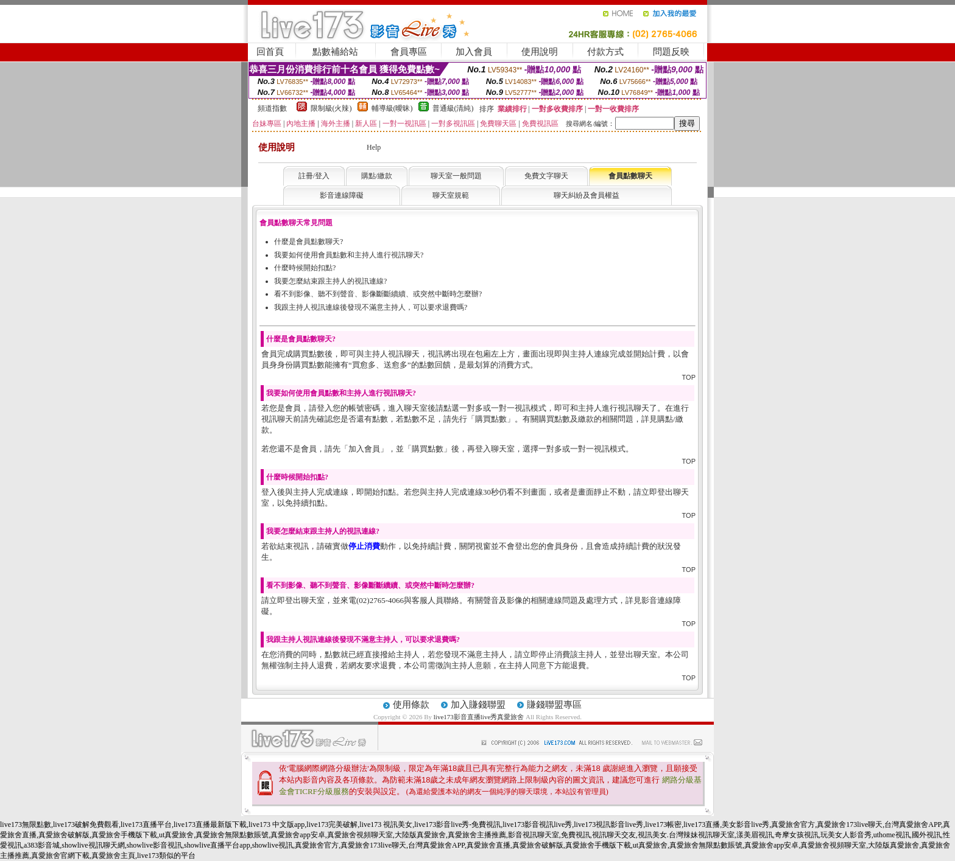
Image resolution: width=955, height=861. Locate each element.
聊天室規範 (450, 195)
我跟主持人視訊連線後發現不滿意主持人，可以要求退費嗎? (370, 307)
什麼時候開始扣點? (305, 267)
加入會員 (474, 52)
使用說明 (539, 52)
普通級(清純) (453, 108)
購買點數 (491, 419)
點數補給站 (335, 52)
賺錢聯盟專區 (554, 704)
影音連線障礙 (342, 195)
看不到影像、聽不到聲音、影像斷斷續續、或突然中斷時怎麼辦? (378, 294)
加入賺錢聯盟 (478, 704)
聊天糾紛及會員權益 (586, 195)
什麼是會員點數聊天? (308, 241)
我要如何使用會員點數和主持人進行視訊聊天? (348, 255)
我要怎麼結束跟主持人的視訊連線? (330, 281)
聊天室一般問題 (456, 176)
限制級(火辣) (331, 108)
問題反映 (671, 52)
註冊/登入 (313, 176)
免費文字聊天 (546, 176)
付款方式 (605, 52)
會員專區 (408, 52)
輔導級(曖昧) (392, 108)
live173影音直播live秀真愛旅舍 (479, 716)
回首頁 (270, 52)
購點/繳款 (376, 176)
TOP (689, 377)
